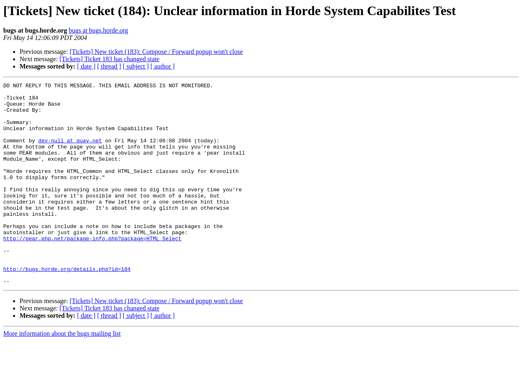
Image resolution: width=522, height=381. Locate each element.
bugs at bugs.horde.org (98, 30)
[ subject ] (136, 66)
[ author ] (162, 66)
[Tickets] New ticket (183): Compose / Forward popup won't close (156, 51)
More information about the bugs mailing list (62, 373)
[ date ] (86, 66)
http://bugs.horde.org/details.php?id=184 (66, 306)
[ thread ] (109, 66)
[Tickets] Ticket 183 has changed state (109, 58)
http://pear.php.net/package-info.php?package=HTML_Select (92, 270)
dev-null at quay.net (70, 152)
